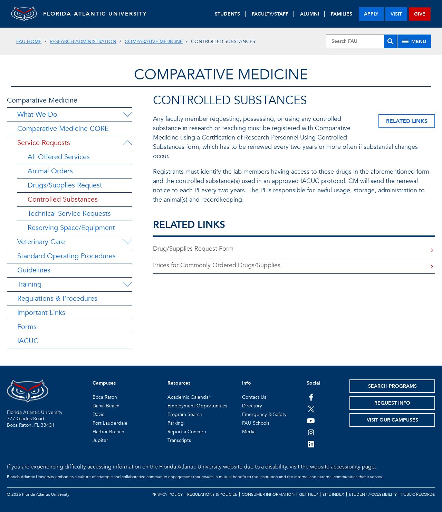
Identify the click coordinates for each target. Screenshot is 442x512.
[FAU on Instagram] (311, 432)
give (419, 14)
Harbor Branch (108, 431)
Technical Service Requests (69, 213)
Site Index (333, 494)
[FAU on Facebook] (311, 397)
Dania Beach (106, 406)
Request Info (392, 403)
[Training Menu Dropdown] (127, 284)
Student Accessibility (373, 494)
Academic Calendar (188, 397)
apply (371, 14)
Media (249, 431)
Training (29, 284)
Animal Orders (50, 171)
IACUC (27, 341)
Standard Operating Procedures (66, 256)
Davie (99, 414)
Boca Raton (105, 397)
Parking (175, 423)
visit (396, 14)
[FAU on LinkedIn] (311, 444)
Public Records (418, 494)
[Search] (390, 41)
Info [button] (246, 383)
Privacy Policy (167, 494)
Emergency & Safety (264, 414)
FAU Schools (255, 423)
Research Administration (83, 41)
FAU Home (28, 41)
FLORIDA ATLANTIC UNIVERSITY (98, 14)
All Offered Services (59, 157)
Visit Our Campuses (392, 420)
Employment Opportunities (197, 406)
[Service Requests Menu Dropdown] (127, 143)
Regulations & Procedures (57, 298)
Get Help (308, 494)
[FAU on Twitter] (311, 408)
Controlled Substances (63, 199)
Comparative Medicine (154, 41)
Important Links (41, 312)
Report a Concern (186, 431)
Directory (252, 406)
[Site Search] (361, 41)
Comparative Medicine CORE (63, 128)
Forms (27, 326)
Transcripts (179, 440)
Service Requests (43, 142)
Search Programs (392, 386)
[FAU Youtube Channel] (311, 420)
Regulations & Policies (212, 494)
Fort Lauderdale (110, 423)
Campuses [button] (104, 383)
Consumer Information (268, 494)
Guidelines (33, 270)
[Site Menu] (414, 41)
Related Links (406, 121)
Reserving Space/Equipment (71, 227)
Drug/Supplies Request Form (193, 248)
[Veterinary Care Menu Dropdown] (127, 242)
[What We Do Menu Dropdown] (127, 115)
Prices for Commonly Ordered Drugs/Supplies (216, 265)
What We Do (37, 114)
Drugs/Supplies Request (65, 185)
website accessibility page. (343, 467)
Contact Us (254, 397)
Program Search (184, 414)
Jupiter (100, 440)
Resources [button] (178, 383)
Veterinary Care (41, 242)
